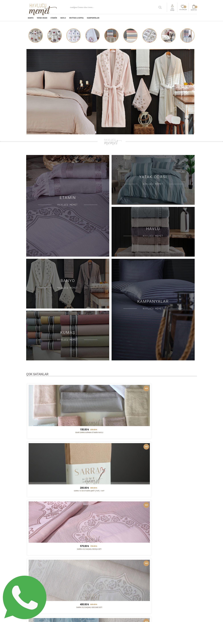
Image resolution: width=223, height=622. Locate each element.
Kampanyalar (93, 20)
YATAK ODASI (42, 20)
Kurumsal (118, 576)
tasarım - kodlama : (185, 618)
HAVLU (63, 20)
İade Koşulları (120, 581)
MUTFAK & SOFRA (76, 20)
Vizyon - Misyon (121, 586)
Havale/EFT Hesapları (124, 588)
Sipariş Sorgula (121, 592)
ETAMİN (54, 20)
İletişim (147, 576)
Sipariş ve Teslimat (122, 579)
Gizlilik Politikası (122, 590)
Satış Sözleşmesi (121, 583)
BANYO (30, 20)
